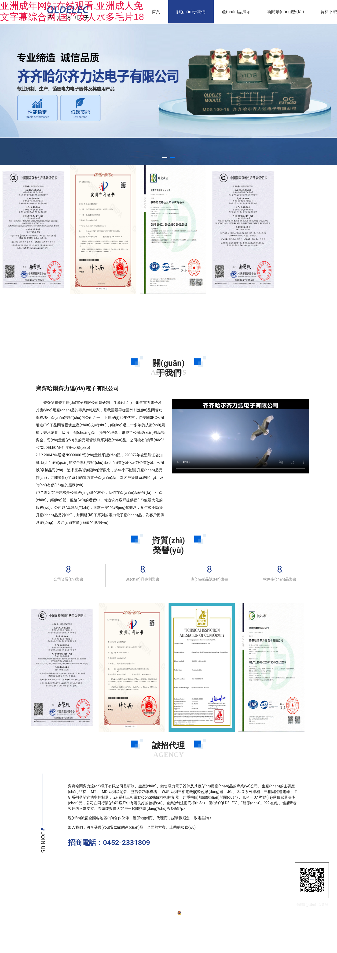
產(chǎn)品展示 (236, 11)
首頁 (156, 11)
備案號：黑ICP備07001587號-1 (156, 912)
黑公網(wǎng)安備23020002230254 (203, 912)
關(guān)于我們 (190, 11)
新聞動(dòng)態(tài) (285, 11)
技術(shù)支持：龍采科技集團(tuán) (249, 912)
